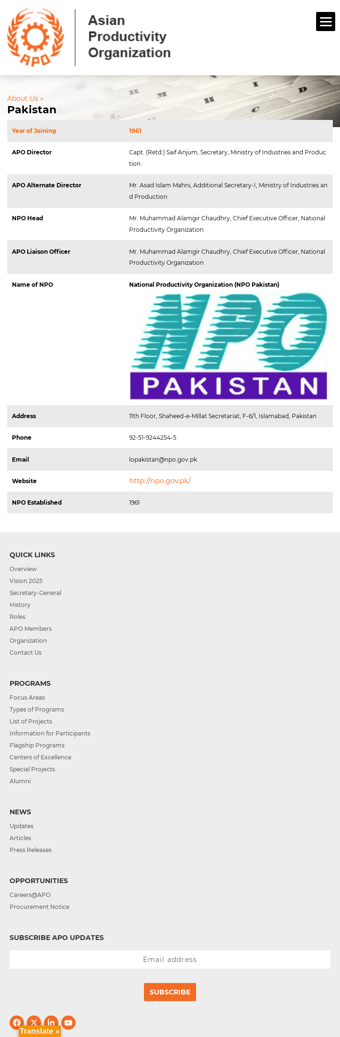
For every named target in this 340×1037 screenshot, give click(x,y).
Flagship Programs (37, 745)
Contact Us (26, 652)
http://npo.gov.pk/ (160, 480)
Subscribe (170, 992)
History (20, 604)
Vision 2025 (26, 580)
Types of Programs (37, 709)
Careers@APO (30, 894)
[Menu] (325, 21)
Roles (17, 616)
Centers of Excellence (40, 757)
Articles (20, 838)
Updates (21, 826)
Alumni (20, 781)
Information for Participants (50, 733)
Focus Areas (27, 697)
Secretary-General (35, 592)
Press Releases (31, 849)
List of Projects (31, 721)
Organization (28, 640)
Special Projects (32, 769)
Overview (23, 569)
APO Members (31, 628)
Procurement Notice (39, 906)
